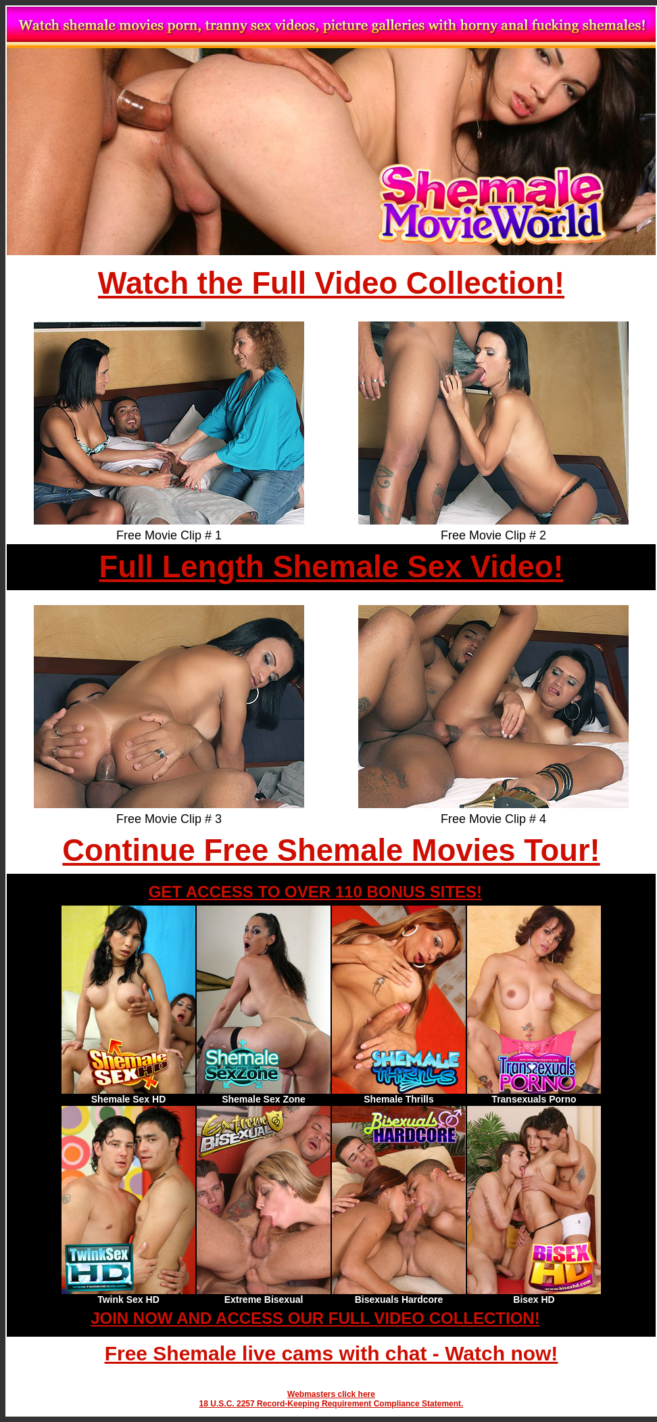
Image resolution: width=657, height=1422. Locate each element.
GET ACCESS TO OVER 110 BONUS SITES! (315, 892)
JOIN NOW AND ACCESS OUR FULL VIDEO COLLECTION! (315, 1318)
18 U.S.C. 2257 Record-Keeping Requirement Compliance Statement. (331, 1403)
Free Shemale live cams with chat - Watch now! (331, 1353)
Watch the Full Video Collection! (331, 283)
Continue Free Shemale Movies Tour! (331, 850)
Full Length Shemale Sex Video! (331, 567)
